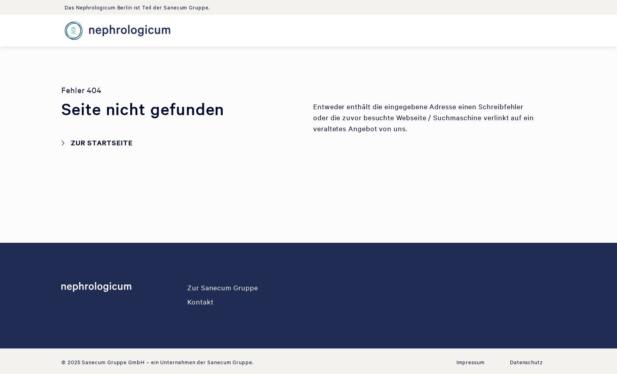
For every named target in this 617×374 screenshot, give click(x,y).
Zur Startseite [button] (102, 142)
